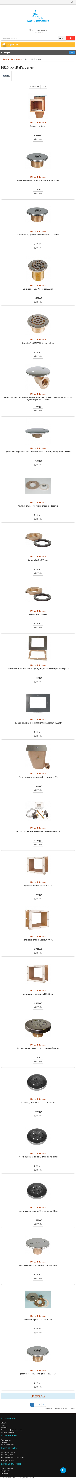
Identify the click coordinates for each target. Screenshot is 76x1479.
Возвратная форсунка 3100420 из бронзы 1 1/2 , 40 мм (38, 180)
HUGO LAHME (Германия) (38, 123)
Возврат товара (6, 1471)
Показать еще (38, 1396)
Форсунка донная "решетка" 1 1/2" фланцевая (38, 1102)
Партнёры (4, 1442)
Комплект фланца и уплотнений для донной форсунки (38, 506)
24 (44, 86)
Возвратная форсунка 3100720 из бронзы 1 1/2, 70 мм (38, 235)
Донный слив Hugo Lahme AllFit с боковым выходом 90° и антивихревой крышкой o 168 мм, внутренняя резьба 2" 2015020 (38, 398)
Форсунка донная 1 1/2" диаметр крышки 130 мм (38, 1265)
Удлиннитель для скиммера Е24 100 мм (38, 940)
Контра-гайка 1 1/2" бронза (38, 560)
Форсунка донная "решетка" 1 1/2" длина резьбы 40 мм (38, 1048)
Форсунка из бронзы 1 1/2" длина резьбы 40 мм (38, 1374)
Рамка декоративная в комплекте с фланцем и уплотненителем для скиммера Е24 (38, 669)
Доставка (4, 1427)
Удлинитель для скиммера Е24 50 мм (38, 886)
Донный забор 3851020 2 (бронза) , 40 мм (38, 343)
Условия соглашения (8, 1432)
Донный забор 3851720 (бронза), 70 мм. (38, 289)
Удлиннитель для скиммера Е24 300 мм (38, 994)
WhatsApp (4, 1423)
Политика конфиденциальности (11, 1430)
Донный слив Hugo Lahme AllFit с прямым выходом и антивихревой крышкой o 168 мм (38, 452)
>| (43, 1405)
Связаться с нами (7, 1468)
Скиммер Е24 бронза (38, 126)
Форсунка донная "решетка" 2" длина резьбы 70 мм (38, 1211)
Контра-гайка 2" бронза (38, 614)
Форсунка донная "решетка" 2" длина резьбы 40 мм (38, 1157)
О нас (3, 1425)
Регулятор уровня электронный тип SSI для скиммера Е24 (38, 831)
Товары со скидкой (7, 1445)
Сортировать (34, 86)
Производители (6, 1440)
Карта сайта (4, 1473)
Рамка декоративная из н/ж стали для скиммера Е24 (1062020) (38, 723)
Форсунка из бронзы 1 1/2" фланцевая (38, 1319)
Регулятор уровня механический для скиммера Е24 (38, 777)
